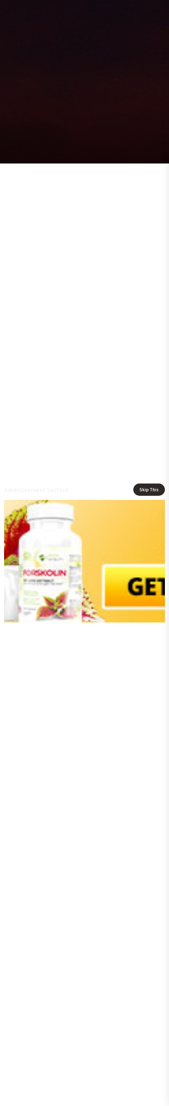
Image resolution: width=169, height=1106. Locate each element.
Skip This (149, 490)
